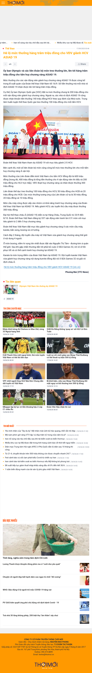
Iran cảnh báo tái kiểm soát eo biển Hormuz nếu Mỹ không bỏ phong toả (43, 461)
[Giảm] (5, 64)
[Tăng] (15, 64)
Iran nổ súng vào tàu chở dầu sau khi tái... (34, 43)
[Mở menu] (3, 3)
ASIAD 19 (10, 299)
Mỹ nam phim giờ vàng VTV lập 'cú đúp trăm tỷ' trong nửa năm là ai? (42, 435)
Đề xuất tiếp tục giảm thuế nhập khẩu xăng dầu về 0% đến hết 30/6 (41, 465)
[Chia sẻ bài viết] (82, 64)
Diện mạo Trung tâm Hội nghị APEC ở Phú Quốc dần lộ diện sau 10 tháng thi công (47, 448)
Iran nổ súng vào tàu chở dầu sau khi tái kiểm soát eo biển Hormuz (41, 439)
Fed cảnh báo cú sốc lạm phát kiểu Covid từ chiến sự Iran (37, 457)
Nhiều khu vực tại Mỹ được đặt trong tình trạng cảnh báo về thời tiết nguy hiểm (46, 443)
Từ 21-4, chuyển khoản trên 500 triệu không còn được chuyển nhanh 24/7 (44, 453)
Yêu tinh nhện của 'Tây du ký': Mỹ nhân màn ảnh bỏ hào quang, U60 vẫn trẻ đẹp (46, 431)
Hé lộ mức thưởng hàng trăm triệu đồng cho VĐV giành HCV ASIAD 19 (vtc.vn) (42, 267)
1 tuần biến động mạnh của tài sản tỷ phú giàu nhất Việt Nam (38, 469)
